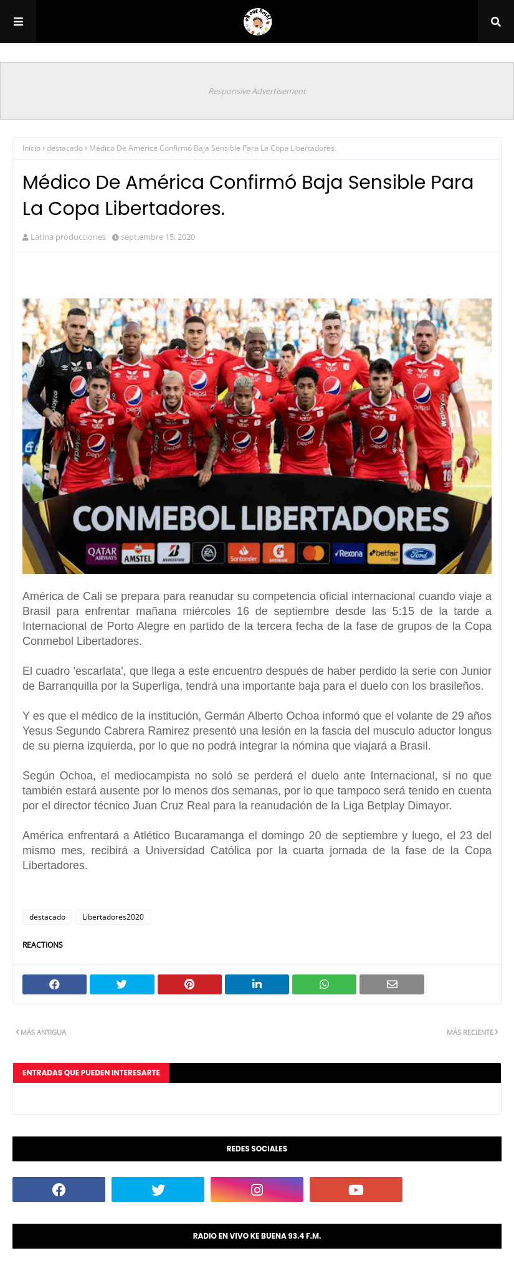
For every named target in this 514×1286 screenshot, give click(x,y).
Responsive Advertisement (257, 91)
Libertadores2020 (113, 917)
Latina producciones (68, 236)
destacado (65, 148)
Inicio (31, 148)
